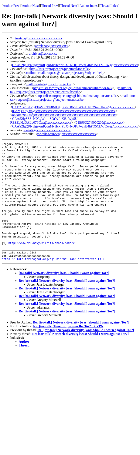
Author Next (30, 5)
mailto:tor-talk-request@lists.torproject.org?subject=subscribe (71, 90)
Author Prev (11, 5)
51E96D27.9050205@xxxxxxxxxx (99, 122)
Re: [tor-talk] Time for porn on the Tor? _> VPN (68, 350)
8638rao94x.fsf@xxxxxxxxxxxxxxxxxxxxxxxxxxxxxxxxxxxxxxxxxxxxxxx (64, 115)
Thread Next (68, 5)
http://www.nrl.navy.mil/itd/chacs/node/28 (42, 263)
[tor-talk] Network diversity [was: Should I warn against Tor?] (64, 296)
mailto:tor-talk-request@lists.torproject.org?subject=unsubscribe (73, 97)
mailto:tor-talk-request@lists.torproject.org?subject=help (64, 72)
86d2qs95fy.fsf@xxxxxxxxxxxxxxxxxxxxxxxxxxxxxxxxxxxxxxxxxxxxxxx (63, 111)
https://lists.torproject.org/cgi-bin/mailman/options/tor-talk (76, 95)
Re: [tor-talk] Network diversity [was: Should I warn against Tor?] (67, 304)
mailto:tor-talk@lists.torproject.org (49, 84)
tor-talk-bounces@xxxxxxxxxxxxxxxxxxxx (66, 134)
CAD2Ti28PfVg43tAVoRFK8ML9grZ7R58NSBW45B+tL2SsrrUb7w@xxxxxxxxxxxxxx (73, 107)
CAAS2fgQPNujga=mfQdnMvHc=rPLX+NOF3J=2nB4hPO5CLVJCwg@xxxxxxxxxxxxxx (75, 65)
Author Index (88, 5)
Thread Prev (49, 5)
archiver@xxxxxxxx (43, 53)
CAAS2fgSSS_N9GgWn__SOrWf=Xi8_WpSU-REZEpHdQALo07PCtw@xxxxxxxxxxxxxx (44, 120)
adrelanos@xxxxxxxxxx (51, 46)
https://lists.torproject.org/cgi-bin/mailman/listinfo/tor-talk (72, 88)
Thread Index (109, 5)
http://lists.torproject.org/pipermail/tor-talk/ (59, 69)
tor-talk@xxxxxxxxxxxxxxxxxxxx (38, 38)
